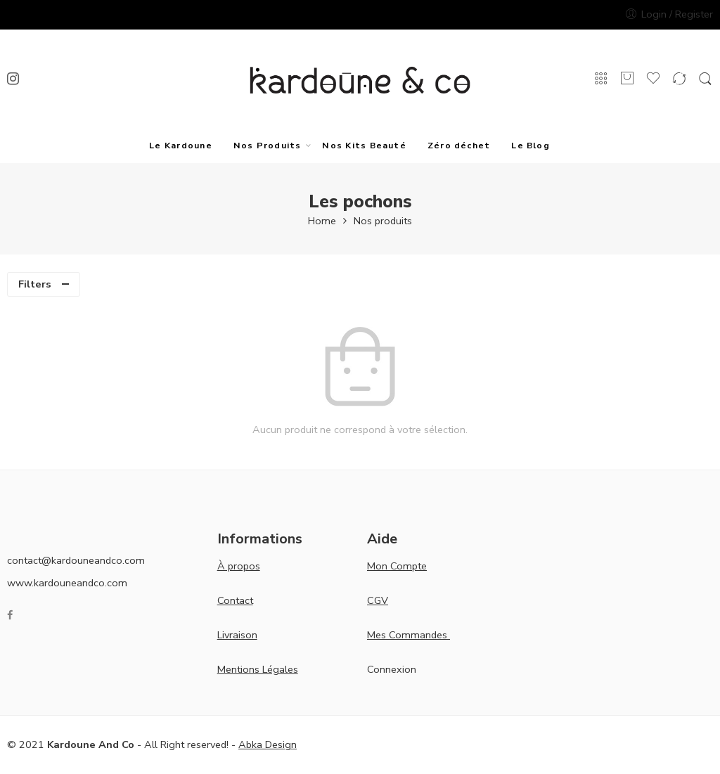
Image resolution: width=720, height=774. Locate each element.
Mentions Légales (257, 669)
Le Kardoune (180, 145)
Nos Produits (267, 145)
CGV (377, 600)
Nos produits (383, 221)
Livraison (237, 635)
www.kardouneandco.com (67, 583)
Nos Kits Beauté (364, 145)
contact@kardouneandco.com (76, 560)
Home (322, 221)
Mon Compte (397, 566)
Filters (34, 284)
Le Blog (530, 145)
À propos (238, 566)
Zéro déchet (459, 145)
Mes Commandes (408, 635)
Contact (235, 600)
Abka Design (267, 744)
